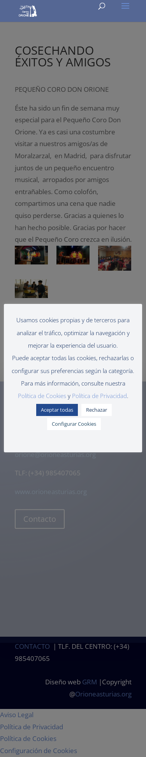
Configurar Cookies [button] (74, 423)
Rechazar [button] (96, 409)
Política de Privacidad (99, 396)
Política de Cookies (42, 396)
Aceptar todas (57, 409)
